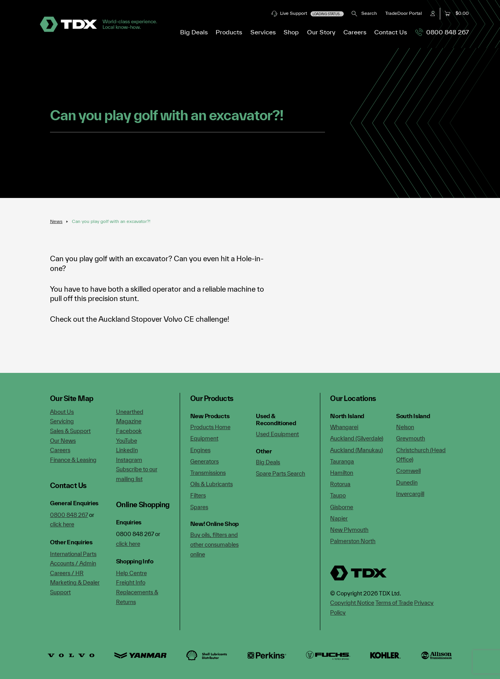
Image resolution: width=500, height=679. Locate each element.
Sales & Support (70, 431)
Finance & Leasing (73, 459)
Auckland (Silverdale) (356, 438)
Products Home (210, 427)
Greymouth (410, 438)
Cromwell (408, 470)
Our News (63, 440)
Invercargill (410, 493)
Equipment (204, 438)
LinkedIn (127, 450)
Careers (354, 32)
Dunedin (407, 482)
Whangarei (344, 427)
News (56, 221)
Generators (204, 461)
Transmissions (208, 472)
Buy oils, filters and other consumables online (214, 544)
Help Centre (131, 573)
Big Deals (194, 32)
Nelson (405, 427)
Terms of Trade (394, 602)
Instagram (129, 459)
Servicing (62, 421)
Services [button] (263, 32)
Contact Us (390, 32)
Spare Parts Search (280, 473)
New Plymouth (349, 529)
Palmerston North (352, 541)
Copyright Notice (352, 602)
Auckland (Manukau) (356, 450)
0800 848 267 (442, 32)
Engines (200, 450)
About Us (62, 411)
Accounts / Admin (73, 563)
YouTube (126, 440)
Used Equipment (277, 434)
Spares (199, 507)
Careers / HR (67, 573)
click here (62, 524)
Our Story (321, 32)
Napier (339, 518)
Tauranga (342, 461)
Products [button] (229, 32)
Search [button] (364, 13)
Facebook (129, 431)
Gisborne (341, 507)
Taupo (338, 495)
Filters (198, 495)
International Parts (73, 554)
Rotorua (340, 484)
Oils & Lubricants (211, 484)
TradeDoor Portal (403, 13)
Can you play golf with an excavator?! (111, 221)
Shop (291, 32)
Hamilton (341, 472)
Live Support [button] (307, 13)
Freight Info (130, 582)
